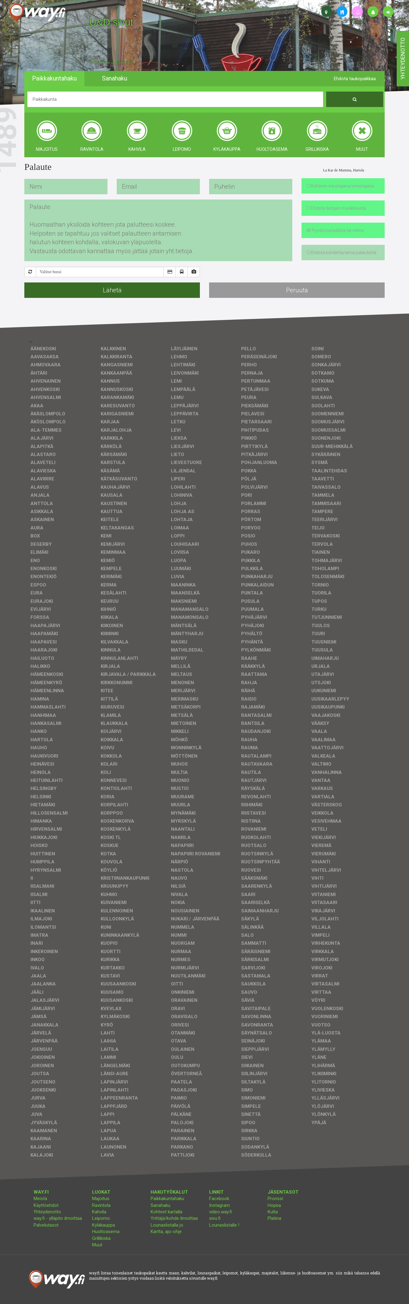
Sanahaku (160, 1205)
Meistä (40, 1198)
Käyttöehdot (46, 1205)
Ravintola (101, 1205)
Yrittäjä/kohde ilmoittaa (174, 1218)
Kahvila (99, 1212)
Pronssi (275, 1198)
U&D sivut (111, 22)
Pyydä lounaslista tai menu (335, 230)
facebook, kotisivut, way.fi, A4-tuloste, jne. (112, 63)
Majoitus (100, 1198)
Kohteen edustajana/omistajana (340, 185)
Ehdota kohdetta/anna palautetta (341, 252)
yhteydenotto (402, 59)
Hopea (274, 1205)
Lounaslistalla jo (167, 1225)
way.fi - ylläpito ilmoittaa (58, 1218)
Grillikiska (101, 1238)
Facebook (219, 1198)
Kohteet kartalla (166, 1212)
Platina (274, 1218)
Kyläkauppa (103, 1225)
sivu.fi (215, 1218)
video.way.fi (220, 1212)
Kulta (273, 1212)
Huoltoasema (105, 1231)
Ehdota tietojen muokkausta (336, 208)
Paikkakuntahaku (167, 1198)
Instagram (219, 1205)
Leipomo (101, 1218)
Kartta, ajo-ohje (166, 1231)
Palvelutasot (46, 1225)
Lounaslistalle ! (224, 1225)
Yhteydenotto (47, 1212)
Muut (97, 1245)
